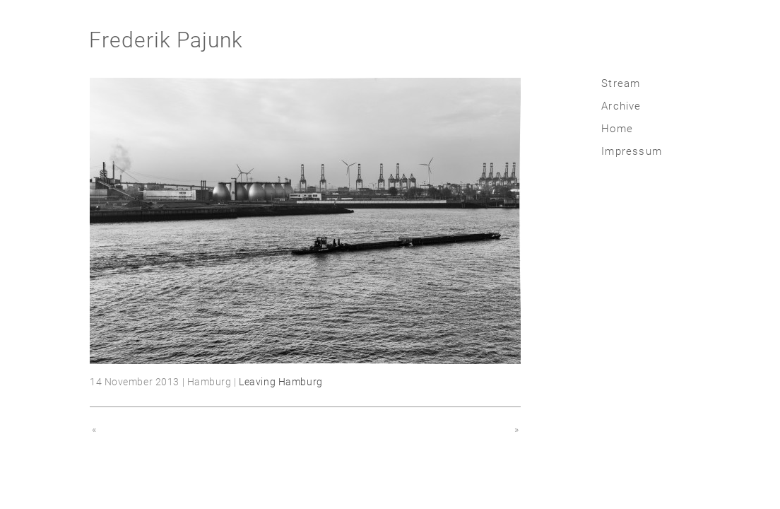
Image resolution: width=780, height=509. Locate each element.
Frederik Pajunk (166, 40)
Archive (621, 106)
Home (617, 128)
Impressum (631, 151)
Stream (620, 83)
